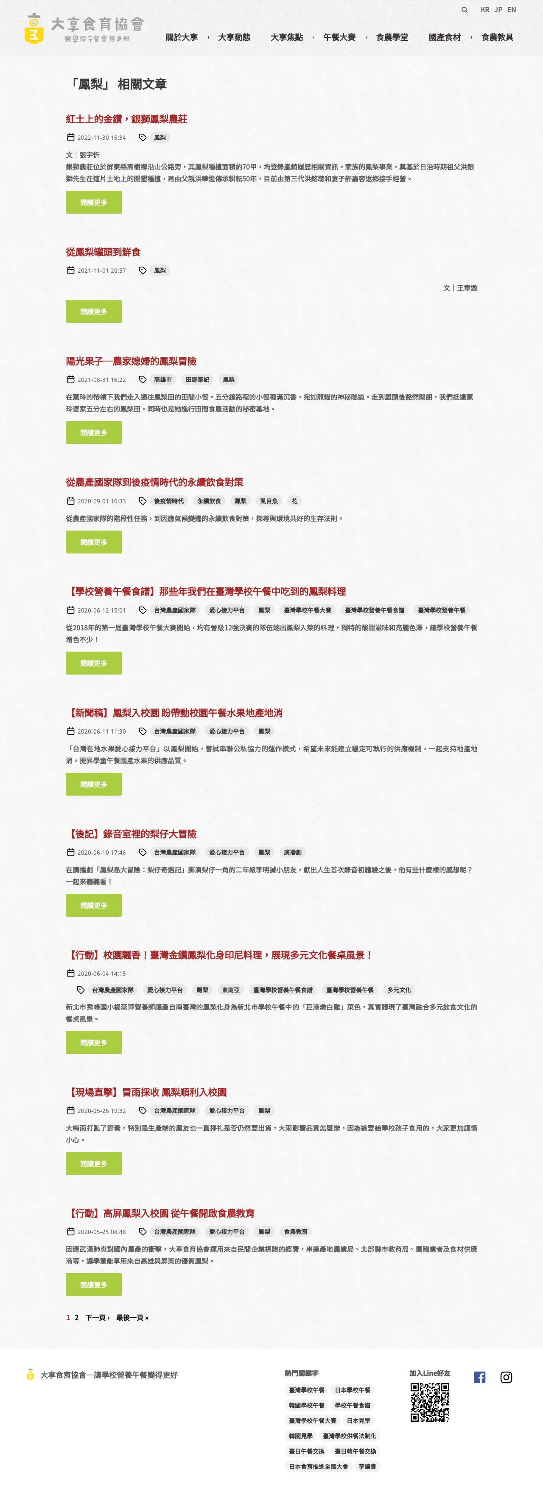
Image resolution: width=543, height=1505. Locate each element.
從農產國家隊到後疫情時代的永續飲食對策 (154, 481)
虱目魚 (269, 501)
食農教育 (296, 1231)
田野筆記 (197, 379)
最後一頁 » (132, 1317)
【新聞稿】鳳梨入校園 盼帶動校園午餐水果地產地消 (174, 712)
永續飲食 (209, 501)
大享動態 (234, 37)
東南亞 (231, 989)
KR (485, 9)
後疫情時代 (169, 501)
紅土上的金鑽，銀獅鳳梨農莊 (126, 118)
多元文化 (399, 989)
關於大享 (181, 37)
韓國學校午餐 (307, 1405)
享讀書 (367, 1466)
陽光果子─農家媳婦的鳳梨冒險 (131, 360)
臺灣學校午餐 (307, 1390)
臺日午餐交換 (307, 1451)
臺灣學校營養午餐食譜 (374, 610)
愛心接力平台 (227, 610)
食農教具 (497, 37)
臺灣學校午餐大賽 (307, 610)
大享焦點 (287, 37)
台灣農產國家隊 (175, 610)
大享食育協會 (479, 1379)
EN (511, 9)
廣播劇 (293, 852)
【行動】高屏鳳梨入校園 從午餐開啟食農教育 (160, 1213)
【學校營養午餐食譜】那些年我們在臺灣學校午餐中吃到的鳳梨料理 (206, 591)
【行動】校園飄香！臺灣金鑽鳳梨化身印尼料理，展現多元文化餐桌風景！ (220, 954)
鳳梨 (160, 137)
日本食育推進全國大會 (318, 1466)
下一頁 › (97, 1317)
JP (498, 9)
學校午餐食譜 (352, 1405)
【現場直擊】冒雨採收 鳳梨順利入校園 (146, 1091)
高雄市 (163, 379)
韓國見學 (301, 1436)
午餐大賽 (339, 37)
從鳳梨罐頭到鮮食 (103, 251)
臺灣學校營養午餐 (441, 610)
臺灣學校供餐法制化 (349, 1436)
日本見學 (358, 1420)
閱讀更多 (101, 202)
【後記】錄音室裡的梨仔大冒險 (131, 833)
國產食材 (444, 37)
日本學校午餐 (352, 1390)
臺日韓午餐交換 (355, 1451)
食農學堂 (392, 37)
